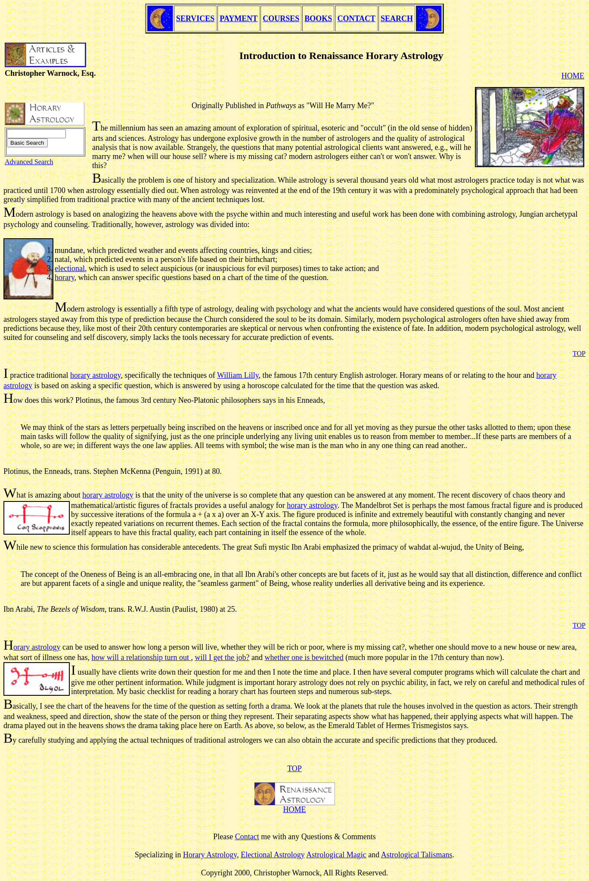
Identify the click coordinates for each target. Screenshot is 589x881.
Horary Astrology (210, 854)
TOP (294, 768)
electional (70, 268)
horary (64, 277)
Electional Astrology (272, 854)
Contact (247, 836)
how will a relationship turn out (141, 657)
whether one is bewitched (303, 657)
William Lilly (238, 375)
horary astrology (95, 375)
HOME (294, 809)
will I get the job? (222, 657)
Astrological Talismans (417, 854)
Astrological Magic (336, 854)
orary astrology (36, 647)
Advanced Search (29, 161)
